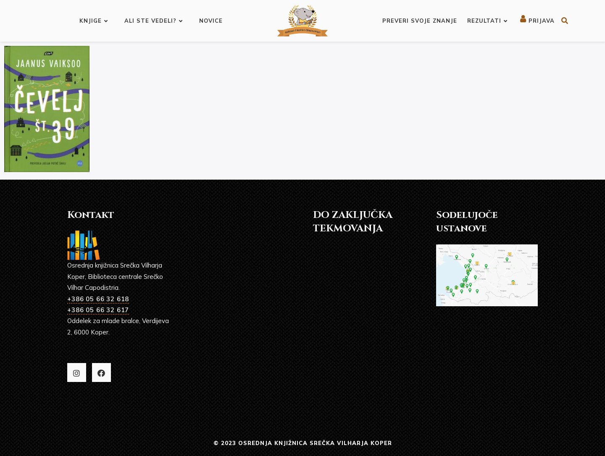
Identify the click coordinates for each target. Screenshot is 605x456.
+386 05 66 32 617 (98, 310)
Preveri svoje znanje (419, 20)
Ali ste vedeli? (153, 20)
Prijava (537, 20)
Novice (211, 20)
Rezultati (487, 20)
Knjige (93, 20)
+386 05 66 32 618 (98, 299)
